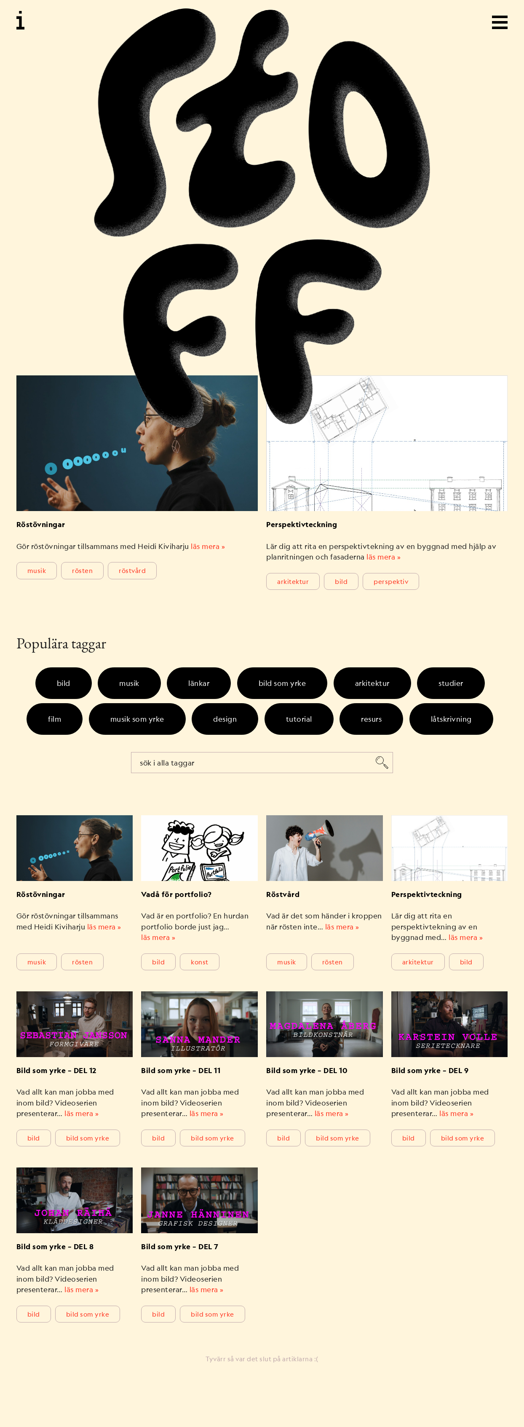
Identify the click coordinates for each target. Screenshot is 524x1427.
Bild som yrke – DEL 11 (180, 1070)
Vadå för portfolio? (176, 894)
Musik (36, 570)
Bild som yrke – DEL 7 (180, 1246)
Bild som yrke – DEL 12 (56, 1070)
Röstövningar (40, 524)
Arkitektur (293, 581)
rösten (82, 570)
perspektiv (391, 581)
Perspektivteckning (301, 524)
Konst (200, 962)
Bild (341, 581)
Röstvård (282, 894)
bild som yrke (88, 1138)
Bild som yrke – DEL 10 (306, 1070)
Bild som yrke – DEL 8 (55, 1246)
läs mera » (208, 546)
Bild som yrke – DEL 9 (430, 1070)
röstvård (132, 570)
